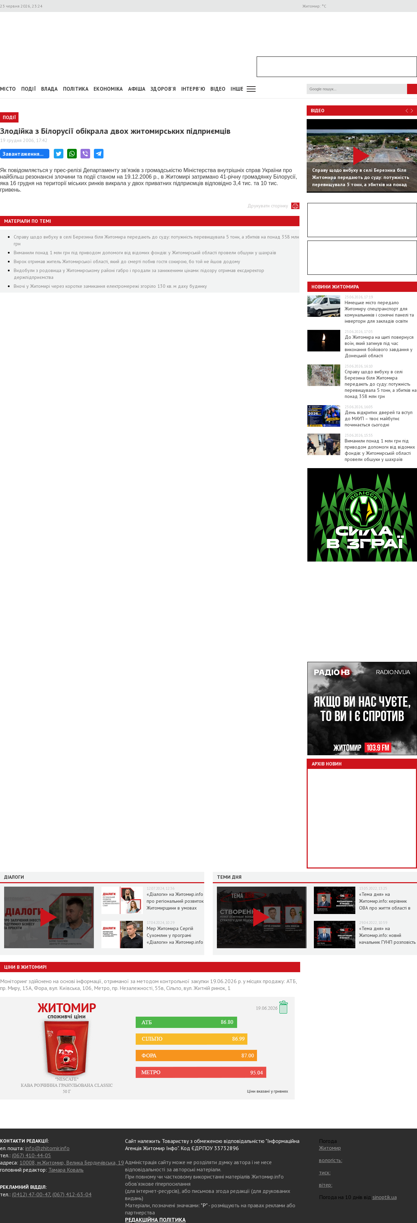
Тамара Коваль (66, 1169)
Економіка (108, 89)
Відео (317, 110)
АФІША (137, 89)
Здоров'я (163, 89)
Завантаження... (23, 153)
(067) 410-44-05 (31, 1155)
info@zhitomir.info (47, 1148)
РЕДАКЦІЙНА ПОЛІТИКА (155, 1219)
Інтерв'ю (193, 89)
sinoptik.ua (384, 1197)
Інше (237, 89)
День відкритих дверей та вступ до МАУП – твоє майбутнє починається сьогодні (379, 418)
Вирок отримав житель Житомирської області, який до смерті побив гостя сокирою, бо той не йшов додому (127, 261)
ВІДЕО (218, 89)
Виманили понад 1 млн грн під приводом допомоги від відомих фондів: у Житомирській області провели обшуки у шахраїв (145, 252)
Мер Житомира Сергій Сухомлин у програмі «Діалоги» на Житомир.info (175, 935)
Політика (75, 89)
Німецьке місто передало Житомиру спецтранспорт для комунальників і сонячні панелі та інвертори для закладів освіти (379, 311)
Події (28, 89)
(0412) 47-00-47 (31, 1194)
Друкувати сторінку (267, 206)
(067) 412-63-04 (71, 1194)
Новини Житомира (335, 287)
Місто (8, 89)
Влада (49, 89)
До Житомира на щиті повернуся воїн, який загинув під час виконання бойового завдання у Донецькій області (379, 346)
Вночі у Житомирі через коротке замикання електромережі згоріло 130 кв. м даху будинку (110, 286)
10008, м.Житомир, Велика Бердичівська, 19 (72, 1162)
